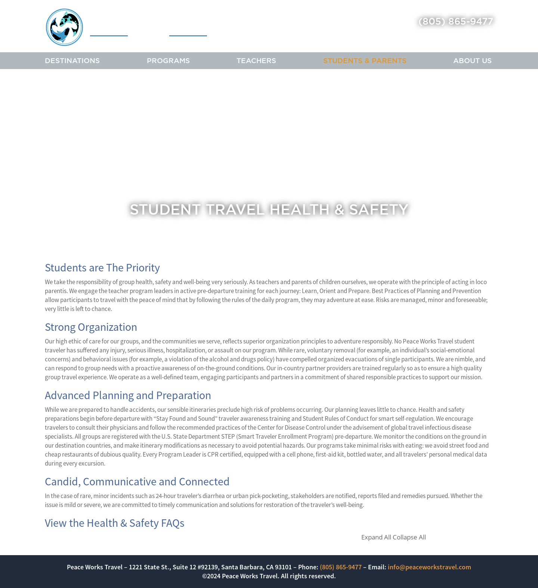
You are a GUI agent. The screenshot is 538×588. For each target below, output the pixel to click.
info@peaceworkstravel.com (429, 567)
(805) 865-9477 (455, 21)
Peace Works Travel (126, 27)
